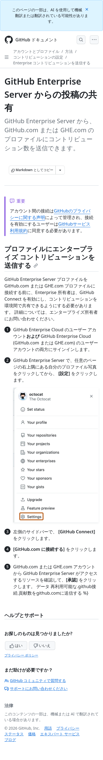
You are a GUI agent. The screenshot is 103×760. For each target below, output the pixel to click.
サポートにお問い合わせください (36, 688)
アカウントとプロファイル (36, 51)
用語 (48, 728)
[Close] (87, 9)
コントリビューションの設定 (38, 57)
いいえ (42, 645)
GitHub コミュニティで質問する (35, 680)
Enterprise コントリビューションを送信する (51, 62)
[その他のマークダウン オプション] (60, 170)
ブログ (10, 739)
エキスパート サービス (60, 733)
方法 (69, 51)
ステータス (14, 733)
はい (16, 645)
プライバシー (67, 728)
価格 (32, 733)
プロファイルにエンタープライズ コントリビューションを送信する (49, 257)
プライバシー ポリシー (21, 655)
